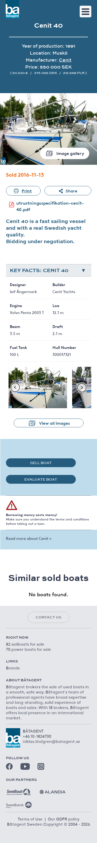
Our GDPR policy (63, 819)
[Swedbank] (19, 803)
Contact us (48, 617)
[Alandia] (52, 790)
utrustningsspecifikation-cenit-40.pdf (45, 206)
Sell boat (41, 462)
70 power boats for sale (28, 649)
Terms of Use (30, 819)
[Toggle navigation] (85, 11)
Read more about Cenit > (28, 538)
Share (67, 191)
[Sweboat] (19, 790)
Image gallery (64, 153)
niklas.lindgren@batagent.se (51, 741)
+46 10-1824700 (37, 736)
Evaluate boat (40, 479)
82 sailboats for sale (25, 643)
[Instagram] (41, 766)
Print (23, 190)
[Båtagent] (12, 9)
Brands (13, 667)
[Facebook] (9, 766)
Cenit (65, 60)
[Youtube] (25, 766)
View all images (48, 423)
